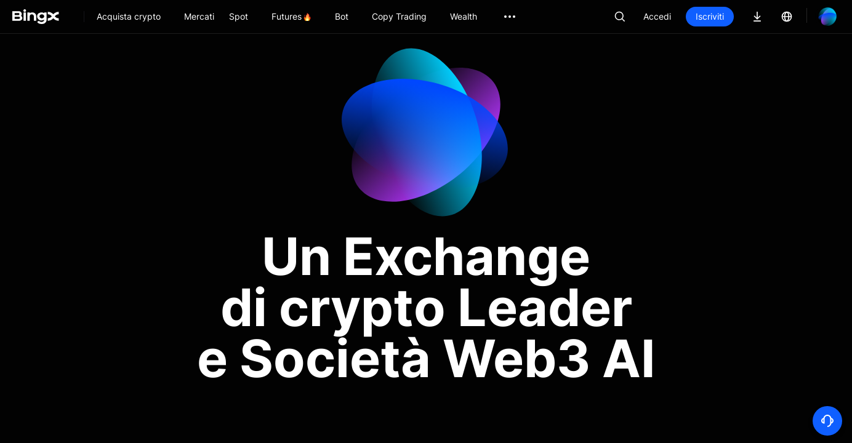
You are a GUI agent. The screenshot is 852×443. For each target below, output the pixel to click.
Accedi (657, 16)
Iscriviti (710, 16)
